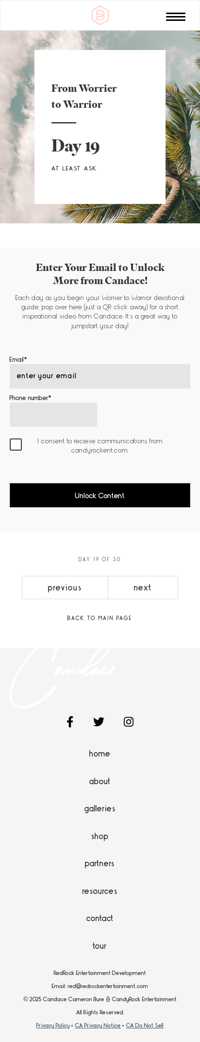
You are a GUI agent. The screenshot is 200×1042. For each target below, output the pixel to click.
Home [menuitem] (100, 753)
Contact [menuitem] (100, 918)
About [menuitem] (100, 781)
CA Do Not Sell (145, 1025)
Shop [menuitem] (100, 836)
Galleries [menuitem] (100, 808)
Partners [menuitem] (100, 863)
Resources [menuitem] (100, 891)
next (143, 587)
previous (65, 587)
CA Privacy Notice (98, 1025)
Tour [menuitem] (100, 946)
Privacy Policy (53, 1025)
